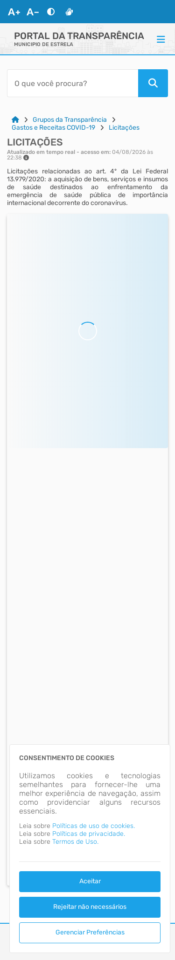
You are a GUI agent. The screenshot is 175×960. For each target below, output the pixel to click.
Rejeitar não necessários (89, 907)
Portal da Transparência (79, 35)
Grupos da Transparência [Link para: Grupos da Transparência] (70, 120)
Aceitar (90, 881)
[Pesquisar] (153, 83)
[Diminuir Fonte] (33, 11)
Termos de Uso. (75, 842)
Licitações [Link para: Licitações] (124, 128)
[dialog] (89, 848)
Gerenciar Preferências (90, 932)
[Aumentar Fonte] (14, 11)
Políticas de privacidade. (88, 834)
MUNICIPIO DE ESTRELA (43, 44)
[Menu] (161, 39)
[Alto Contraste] (50, 11)
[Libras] (69, 11)
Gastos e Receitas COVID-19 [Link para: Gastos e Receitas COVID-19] (53, 128)
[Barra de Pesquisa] (72, 83)
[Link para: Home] (15, 120)
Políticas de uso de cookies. (93, 826)
